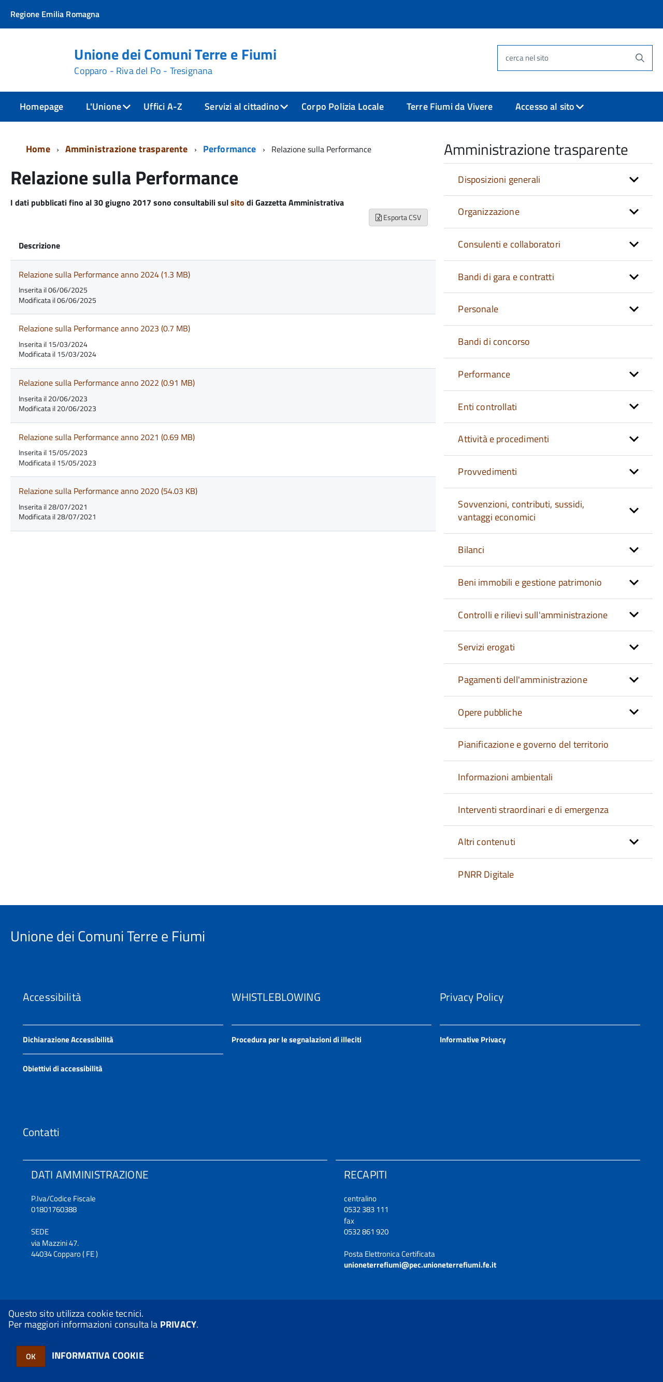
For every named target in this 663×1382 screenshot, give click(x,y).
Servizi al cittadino (242, 106)
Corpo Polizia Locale (342, 106)
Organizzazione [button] (489, 212)
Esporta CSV (398, 217)
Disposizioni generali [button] (499, 179)
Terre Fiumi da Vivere (450, 106)
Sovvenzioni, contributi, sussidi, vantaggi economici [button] (521, 511)
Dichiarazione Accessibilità (68, 1039)
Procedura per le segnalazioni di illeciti (297, 1039)
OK (31, 1356)
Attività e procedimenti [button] (503, 439)
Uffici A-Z (162, 106)
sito (237, 202)
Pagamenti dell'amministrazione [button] (522, 680)
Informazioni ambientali (505, 777)
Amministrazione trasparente (126, 149)
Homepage (41, 106)
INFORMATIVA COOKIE (98, 1355)
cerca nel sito (527, 57)
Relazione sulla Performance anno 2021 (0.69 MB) (107, 437)
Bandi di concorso (494, 341)
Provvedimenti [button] (487, 471)
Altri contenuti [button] (486, 842)
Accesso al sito (545, 106)
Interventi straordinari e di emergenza (533, 810)
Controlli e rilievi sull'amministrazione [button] (533, 615)
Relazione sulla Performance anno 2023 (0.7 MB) (104, 328)
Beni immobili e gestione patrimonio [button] (530, 582)
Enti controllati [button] (487, 407)
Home (38, 149)
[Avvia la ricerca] (639, 58)
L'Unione (103, 106)
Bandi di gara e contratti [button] (506, 277)
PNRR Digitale (486, 874)
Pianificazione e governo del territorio (533, 744)
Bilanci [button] (471, 550)
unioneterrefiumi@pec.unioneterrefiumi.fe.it (420, 1265)
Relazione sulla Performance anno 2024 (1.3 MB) (104, 274)
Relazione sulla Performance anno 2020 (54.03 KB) (108, 491)
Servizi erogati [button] (486, 647)
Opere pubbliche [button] (490, 712)
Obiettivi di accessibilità (63, 1068)
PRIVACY (178, 1324)
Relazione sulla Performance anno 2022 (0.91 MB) (107, 382)
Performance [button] (484, 374)
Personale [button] (478, 309)
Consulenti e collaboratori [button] (509, 244)
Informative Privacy (473, 1039)
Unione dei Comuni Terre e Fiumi (175, 61)
